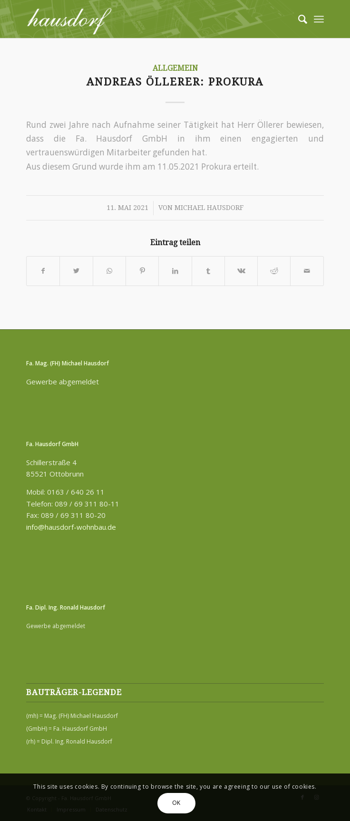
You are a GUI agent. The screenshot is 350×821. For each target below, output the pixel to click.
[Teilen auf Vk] (241, 271)
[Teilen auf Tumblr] (208, 271)
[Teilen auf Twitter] (76, 271)
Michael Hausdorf (209, 207)
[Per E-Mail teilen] (307, 271)
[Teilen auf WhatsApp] (109, 271)
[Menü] (319, 19)
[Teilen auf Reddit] (274, 271)
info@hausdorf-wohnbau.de (71, 527)
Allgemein (175, 68)
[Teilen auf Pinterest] (142, 271)
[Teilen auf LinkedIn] (175, 271)
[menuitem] (298, 19)
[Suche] (298, 19)
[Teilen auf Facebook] (43, 271)
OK (176, 803)
